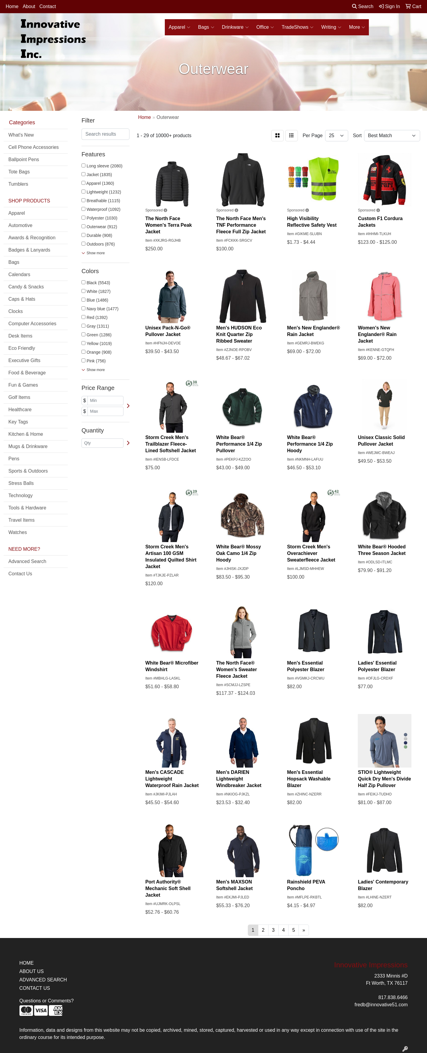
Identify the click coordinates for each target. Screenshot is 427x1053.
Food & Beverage (27, 372)
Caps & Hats (21, 299)
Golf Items (19, 397)
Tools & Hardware (27, 507)
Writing (331, 27)
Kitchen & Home (25, 434)
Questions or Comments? (46, 1000)
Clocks (15, 311)
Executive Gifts (24, 360)
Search (362, 6)
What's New (21, 134)
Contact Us (20, 573)
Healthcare (19, 409)
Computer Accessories (32, 323)
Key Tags (18, 421)
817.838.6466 (393, 997)
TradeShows (297, 27)
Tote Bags (19, 171)
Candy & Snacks (26, 286)
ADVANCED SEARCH (43, 979)
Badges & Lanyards (29, 249)
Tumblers (18, 184)
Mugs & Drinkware (28, 446)
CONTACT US (34, 988)
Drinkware (235, 27)
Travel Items (21, 520)
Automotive (20, 225)
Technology (20, 495)
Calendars (19, 274)
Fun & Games (23, 385)
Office (265, 27)
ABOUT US (31, 971)
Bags (206, 27)
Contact (48, 6)
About (29, 6)
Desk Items (20, 335)
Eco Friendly (21, 348)
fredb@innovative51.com (381, 1004)
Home (12, 6)
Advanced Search (27, 561)
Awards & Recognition (31, 237)
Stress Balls (21, 483)
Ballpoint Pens (23, 159)
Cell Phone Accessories (33, 147)
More (357, 27)
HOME (26, 963)
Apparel (179, 27)
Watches (17, 532)
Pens (13, 458)
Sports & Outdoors (28, 470)
